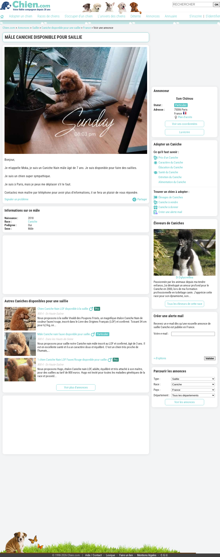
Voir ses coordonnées (184, 124)
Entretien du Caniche (168, 177)
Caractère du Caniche (168, 162)
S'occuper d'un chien (79, 16)
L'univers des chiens (111, 16)
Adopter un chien (20, 16)
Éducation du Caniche (168, 167)
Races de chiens (48, 16)
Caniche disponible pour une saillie (61, 28)
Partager (139, 199)
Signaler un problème (16, 199)
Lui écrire (184, 132)
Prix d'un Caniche (166, 157)
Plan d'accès (185, 117)
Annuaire (171, 16)
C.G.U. (164, 555)
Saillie (35, 28)
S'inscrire (195, 16)
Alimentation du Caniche (170, 182)
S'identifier (213, 16)
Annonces (153, 16)
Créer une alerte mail (168, 212)
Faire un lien (126, 555)
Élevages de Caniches (168, 197)
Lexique (110, 555)
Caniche (32, 221)
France (87, 28)
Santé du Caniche (166, 172)
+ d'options (160, 358)
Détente (135, 16)
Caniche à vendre (166, 202)
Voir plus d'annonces (76, 387)
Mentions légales (146, 555)
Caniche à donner (166, 207)
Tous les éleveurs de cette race (184, 304)
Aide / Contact (93, 555)
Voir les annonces (184, 402)
